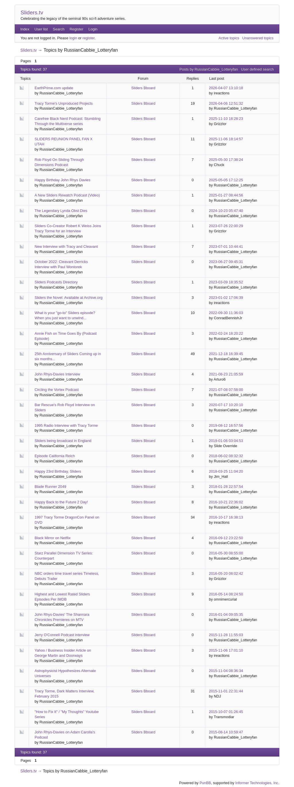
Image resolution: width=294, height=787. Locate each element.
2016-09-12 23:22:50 (226, 538)
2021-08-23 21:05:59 (226, 374)
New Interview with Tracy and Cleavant (66, 246)
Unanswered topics (258, 38)
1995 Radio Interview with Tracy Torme (66, 425)
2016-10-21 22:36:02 (226, 502)
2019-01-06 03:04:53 (226, 441)
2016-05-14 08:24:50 (226, 594)
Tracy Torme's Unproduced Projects (63, 103)
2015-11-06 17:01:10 (226, 650)
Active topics (228, 38)
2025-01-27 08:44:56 (226, 195)
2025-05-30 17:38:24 (226, 159)
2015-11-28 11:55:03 (226, 635)
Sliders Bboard (143, 88)
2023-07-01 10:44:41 (226, 246)
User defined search (257, 69)
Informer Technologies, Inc (256, 783)
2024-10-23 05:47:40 (226, 211)
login (73, 38)
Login (92, 29)
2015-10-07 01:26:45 (226, 712)
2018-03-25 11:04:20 (226, 471)
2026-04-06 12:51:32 (226, 103)
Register (77, 29)
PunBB (205, 783)
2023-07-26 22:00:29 (226, 226)
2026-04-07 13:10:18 (226, 88)
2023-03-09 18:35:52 (226, 282)
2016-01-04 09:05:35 (226, 614)
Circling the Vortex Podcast (56, 389)
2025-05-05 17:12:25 (226, 180)
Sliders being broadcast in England (62, 441)
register (88, 38)
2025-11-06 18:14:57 (226, 139)
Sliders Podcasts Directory (56, 282)
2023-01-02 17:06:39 (226, 297)
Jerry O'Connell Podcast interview (62, 635)
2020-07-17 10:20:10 (226, 405)
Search (59, 29)
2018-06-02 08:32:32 (226, 456)
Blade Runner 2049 (50, 486)
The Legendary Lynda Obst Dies (60, 211)
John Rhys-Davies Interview (57, 374)
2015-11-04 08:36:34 (226, 671)
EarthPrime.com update (53, 88)
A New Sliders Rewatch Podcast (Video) (67, 195)
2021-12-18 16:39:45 (226, 354)
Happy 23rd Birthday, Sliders (57, 471)
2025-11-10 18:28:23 (226, 118)
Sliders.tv (31, 12)
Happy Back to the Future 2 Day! (61, 502)
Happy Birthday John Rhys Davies (62, 180)
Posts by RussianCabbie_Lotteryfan (208, 69)
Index (24, 29)
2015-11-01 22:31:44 (226, 691)
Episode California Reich (54, 456)
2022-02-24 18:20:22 (226, 333)
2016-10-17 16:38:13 (226, 517)
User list (41, 29)
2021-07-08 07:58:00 (226, 389)
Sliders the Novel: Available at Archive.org (68, 297)
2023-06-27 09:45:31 (226, 262)
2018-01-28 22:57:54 (226, 486)
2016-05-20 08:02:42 (226, 573)
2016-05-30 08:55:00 (226, 553)
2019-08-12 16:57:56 (226, 425)
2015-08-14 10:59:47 (226, 732)
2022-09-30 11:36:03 (226, 313)
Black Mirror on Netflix (52, 538)
